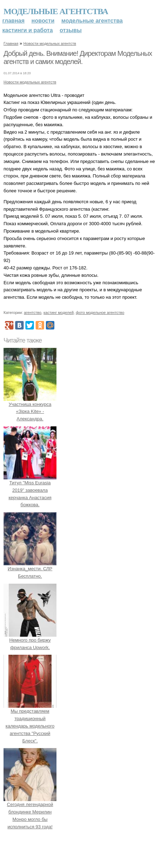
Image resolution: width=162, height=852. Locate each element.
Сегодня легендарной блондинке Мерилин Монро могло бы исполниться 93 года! (30, 812)
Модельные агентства (56, 11)
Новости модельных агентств (49, 43)
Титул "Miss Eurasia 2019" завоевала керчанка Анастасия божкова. (30, 490)
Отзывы (71, 30)
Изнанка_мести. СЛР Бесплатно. (30, 569)
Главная (13, 21)
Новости (42, 21)
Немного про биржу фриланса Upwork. (30, 640)
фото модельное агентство (100, 312)
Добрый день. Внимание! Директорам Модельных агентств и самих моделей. (78, 57)
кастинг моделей (58, 312)
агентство (32, 312)
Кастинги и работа (27, 30)
